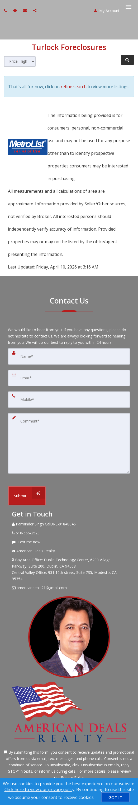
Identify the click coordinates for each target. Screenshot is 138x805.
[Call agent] (6, 10)
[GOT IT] (115, 797)
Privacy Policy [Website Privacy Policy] (72, 777)
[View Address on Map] (69, 569)
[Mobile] (69, 399)
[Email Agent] (69, 588)
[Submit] (27, 495)
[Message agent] (69, 542)
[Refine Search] (127, 60)
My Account (107, 10)
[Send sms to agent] (15, 10)
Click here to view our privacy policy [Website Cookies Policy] (39, 789)
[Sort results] (20, 61)
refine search (74, 87)
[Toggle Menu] (128, 7)
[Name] (69, 356)
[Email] (69, 378)
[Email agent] (25, 10)
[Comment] (69, 443)
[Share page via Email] (35, 10)
